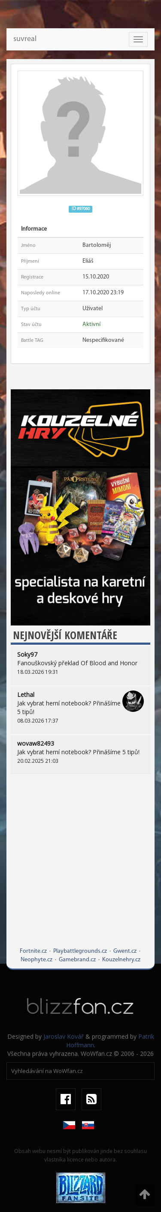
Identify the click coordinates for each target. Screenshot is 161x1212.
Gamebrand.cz (77, 960)
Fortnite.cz (33, 951)
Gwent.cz (125, 951)
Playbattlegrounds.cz (80, 951)
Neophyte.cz (36, 960)
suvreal (24, 39)
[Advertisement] (80, 867)
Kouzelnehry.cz (121, 960)
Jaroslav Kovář (63, 1036)
